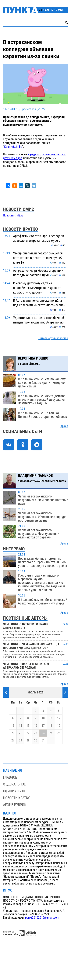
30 (35, 740)
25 (50, 733)
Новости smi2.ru (13, 215)
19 (58, 725)
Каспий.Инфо (13, 147)
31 (43, 740)
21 (20, 733)
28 (20, 740)
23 (35, 733)
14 (20, 725)
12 (58, 718)
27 (12, 740)
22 (28, 733)
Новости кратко (16, 798)
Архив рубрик (14, 805)
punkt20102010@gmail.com (42, 917)
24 (43, 733)
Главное (10, 777)
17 (43, 725)
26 (58, 733)
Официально (14, 791)
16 (35, 725)
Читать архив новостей (53, 338)
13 (12, 725)
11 (50, 718)
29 (28, 740)
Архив (64, 426)
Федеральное (14, 784)
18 (50, 725)
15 (28, 725)
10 (43, 718)
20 (12, 733)
